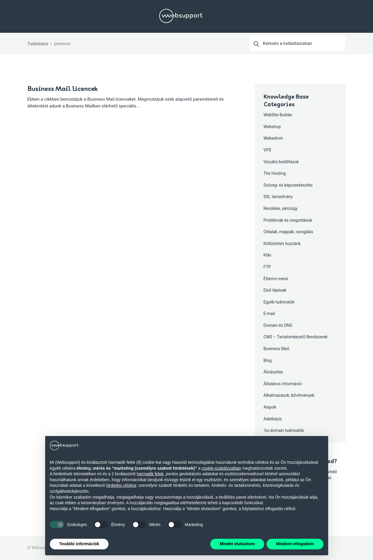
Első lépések (275, 290)
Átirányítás (273, 372)
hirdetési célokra (121, 485)
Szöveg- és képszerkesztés (288, 185)
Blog (268, 360)
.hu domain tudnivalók (284, 430)
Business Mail (276, 348)
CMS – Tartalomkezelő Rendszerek (296, 336)
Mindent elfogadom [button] (295, 543)
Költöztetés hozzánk (282, 243)
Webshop (272, 126)
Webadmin (273, 138)
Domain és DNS (278, 325)
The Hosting (275, 173)
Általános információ (283, 383)
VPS (267, 150)
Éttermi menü (276, 278)
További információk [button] (79, 543)
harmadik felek (150, 473)
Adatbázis (273, 419)
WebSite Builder (278, 114)
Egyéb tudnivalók (279, 302)
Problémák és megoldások (288, 220)
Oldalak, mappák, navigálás (288, 231)
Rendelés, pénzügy (281, 208)
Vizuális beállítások (281, 161)
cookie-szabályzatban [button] (221, 468)
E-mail (269, 313)
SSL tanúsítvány (278, 196)
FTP (267, 267)
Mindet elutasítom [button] (237, 543)
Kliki (267, 255)
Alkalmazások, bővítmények (289, 395)
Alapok (270, 407)
